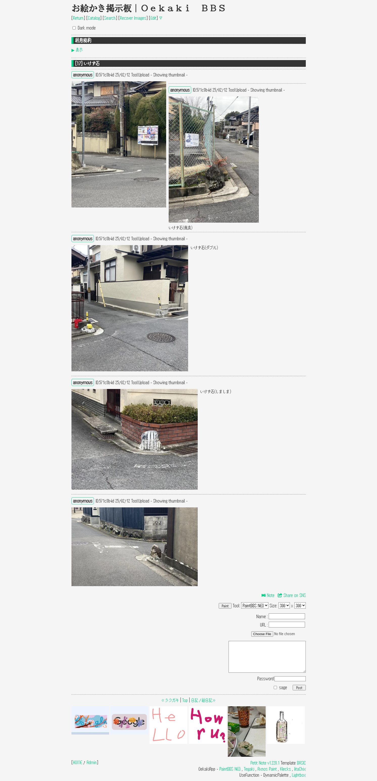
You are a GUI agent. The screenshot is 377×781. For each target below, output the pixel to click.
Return (78, 17)
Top (185, 700)
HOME (77, 762)
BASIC (301, 762)
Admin (92, 762)
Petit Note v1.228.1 (265, 762)
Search (110, 17)
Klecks (285, 768)
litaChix (300, 768)
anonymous (82, 74)
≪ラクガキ (170, 700)
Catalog (94, 17)
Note (268, 595)
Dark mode (87, 27)
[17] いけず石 (87, 63)
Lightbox (299, 774)
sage (283, 687)
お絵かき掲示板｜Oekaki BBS (148, 8)
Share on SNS (292, 595)
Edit (153, 17)
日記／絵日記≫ (203, 700)
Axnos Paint (267, 768)
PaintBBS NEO (230, 768)
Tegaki (249, 768)
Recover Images (133, 17)
